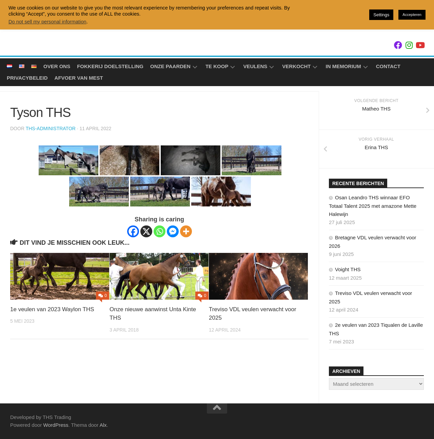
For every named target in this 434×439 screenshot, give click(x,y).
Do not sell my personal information (47, 21)
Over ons (56, 66)
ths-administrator (51, 128)
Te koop (217, 66)
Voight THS (348, 269)
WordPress (55, 425)
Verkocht (296, 66)
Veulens (255, 66)
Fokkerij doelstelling (110, 66)
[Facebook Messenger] (173, 231)
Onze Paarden (170, 66)
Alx (103, 425)
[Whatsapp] (159, 231)
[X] (146, 231)
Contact (388, 66)
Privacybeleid (27, 78)
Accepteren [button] (411, 15)
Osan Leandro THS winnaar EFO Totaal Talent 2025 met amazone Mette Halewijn (372, 206)
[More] (186, 231)
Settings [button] (381, 14)
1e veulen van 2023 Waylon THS (52, 309)
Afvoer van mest (79, 78)
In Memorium (343, 66)
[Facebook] (133, 231)
